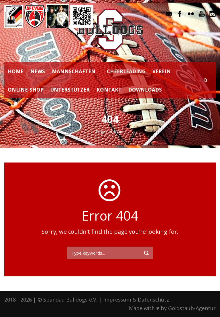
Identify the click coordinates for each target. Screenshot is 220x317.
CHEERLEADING (126, 71)
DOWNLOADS (145, 89)
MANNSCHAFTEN (73, 71)
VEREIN (161, 71)
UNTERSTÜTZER (70, 89)
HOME (15, 71)
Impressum (117, 299)
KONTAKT (109, 89)
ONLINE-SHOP (26, 89)
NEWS (37, 71)
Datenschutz (153, 299)
